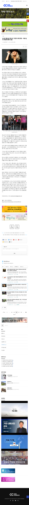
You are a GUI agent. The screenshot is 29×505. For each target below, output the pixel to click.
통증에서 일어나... (10, 389)
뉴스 (7, 14)
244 (11, 312)
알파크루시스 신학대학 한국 (7, 361)
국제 (21, 266)
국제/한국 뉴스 (11, 14)
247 (18, 312)
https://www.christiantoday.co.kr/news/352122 (11, 201)
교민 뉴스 (3, 339)
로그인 (8, 1)
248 (21, 312)
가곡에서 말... (9, 376)
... (9, 312)
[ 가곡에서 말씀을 (9, 375)
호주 (11, 266)
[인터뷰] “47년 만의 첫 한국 (7, 366)
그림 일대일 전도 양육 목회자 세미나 (16, 1)
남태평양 (17, 266)
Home (4, 14)
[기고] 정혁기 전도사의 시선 (7, 364)
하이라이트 (3, 336)
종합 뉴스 (3, 333)
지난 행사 (3, 350)
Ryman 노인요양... (10, 383)
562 (26, 312)
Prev (4, 312)
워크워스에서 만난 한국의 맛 (7, 360)
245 (14, 312)
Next (14, 314)
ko (27, 10)
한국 (7, 266)
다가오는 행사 (3, 347)
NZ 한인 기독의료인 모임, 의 (7, 363)
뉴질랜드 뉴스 (3, 341)
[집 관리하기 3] (9, 381)
